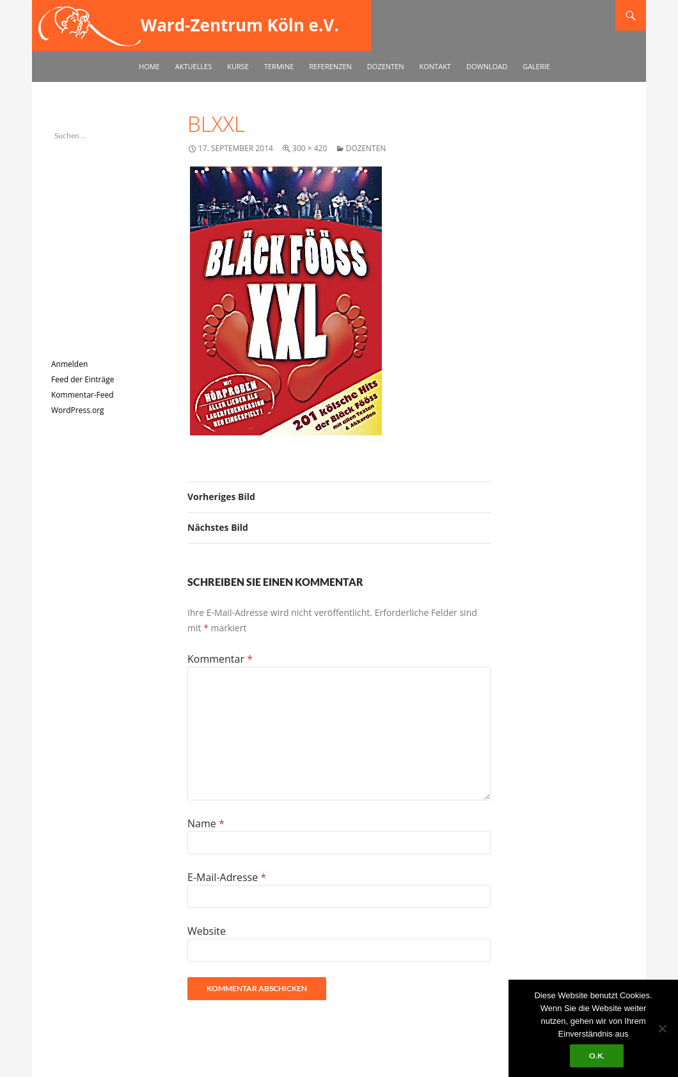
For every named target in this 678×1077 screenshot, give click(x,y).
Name (206, 823)
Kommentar (220, 659)
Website (206, 931)
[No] (662, 1028)
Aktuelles (193, 66)
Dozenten (385, 66)
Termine (279, 66)
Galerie (536, 66)
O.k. (596, 1055)
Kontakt (435, 66)
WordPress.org (77, 410)
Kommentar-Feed (82, 394)
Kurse (238, 66)
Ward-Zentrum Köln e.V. (240, 24)
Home (149, 66)
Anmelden (69, 364)
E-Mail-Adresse (226, 877)
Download (486, 66)
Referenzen (330, 66)
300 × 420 (309, 148)
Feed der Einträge (82, 379)
